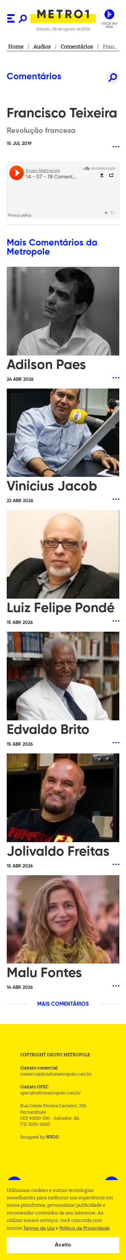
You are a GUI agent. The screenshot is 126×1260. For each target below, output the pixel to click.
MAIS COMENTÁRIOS (63, 1004)
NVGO (52, 1137)
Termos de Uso (39, 1228)
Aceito (63, 1245)
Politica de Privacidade (84, 1228)
